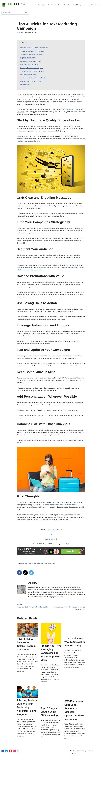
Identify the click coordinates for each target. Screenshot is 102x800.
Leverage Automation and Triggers (32, 70)
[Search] (12, 13)
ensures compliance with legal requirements (32, 150)
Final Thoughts (25, 89)
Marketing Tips (26, 599)
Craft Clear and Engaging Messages (33, 52)
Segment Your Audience (28, 59)
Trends (97, 5)
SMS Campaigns (37, 599)
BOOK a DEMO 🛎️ (51, 574)
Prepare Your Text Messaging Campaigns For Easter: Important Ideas (61, 762)
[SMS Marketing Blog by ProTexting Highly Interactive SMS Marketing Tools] (13, 5)
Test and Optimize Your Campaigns (32, 74)
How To (89, 5)
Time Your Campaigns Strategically (32, 56)
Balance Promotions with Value (31, 63)
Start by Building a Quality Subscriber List (35, 48)
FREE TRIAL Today (53, 563)
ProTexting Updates (52, 5)
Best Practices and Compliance (73, 5)
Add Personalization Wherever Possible (34, 81)
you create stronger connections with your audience (65, 535)
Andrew (21, 32)
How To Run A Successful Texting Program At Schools (18, 729)
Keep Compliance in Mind (29, 78)
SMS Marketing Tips (50, 599)
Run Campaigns (37, 5)
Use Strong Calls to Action (29, 67)
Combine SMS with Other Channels (33, 85)
